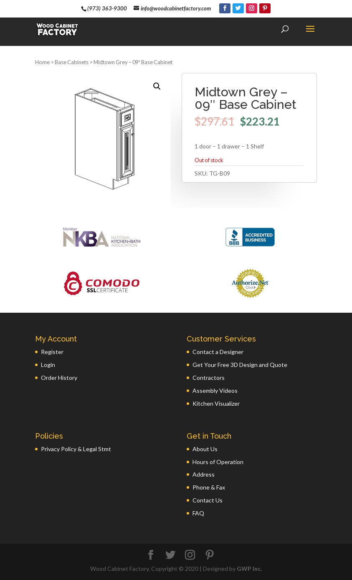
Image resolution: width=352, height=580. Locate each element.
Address (203, 474)
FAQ (198, 513)
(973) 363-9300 (107, 8)
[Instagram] (251, 8)
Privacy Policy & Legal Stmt (76, 448)
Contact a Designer (217, 351)
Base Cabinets (72, 62)
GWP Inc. (249, 568)
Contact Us (207, 500)
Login (48, 364)
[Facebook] (224, 8)
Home (42, 62)
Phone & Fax (208, 487)
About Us (205, 448)
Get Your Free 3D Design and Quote (239, 364)
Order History (59, 377)
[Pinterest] (265, 8)
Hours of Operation (217, 461)
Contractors (208, 377)
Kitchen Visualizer (216, 403)
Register (52, 351)
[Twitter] (238, 8)
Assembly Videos (215, 390)
